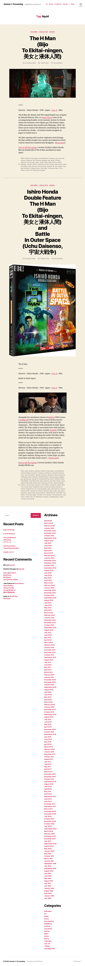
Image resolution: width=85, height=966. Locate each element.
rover (38, 489)
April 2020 (48, 699)
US (31, 170)
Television (48, 941)
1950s (23, 158)
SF (53, 166)
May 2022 (47, 637)
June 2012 (48, 801)
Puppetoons (29, 489)
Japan (37, 162)
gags (56, 477)
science (34, 166)
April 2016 (48, 789)
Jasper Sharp (47, 117)
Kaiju (50, 162)
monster (29, 164)
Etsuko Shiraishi (32, 477)
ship (56, 166)
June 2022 (48, 635)
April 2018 (48, 744)
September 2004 (50, 829)
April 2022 (48, 640)
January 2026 (49, 528)
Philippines (36, 487)
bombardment (43, 158)
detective (29, 160)
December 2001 (50, 839)
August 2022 (48, 630)
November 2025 (50, 533)
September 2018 (50, 734)
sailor (29, 166)
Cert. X (54, 110)
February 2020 (49, 704)
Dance (46, 919)
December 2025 (50, 531)
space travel (31, 493)
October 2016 (49, 779)
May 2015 (47, 791)
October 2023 (49, 595)
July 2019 (47, 719)
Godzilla (57, 160)
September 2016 (50, 781)
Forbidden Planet (43, 477)
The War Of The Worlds (44, 495)
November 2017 (50, 754)
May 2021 (47, 667)
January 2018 (49, 752)
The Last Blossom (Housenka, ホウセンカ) (9, 540)
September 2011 (50, 806)
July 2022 (47, 632)
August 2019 (48, 717)
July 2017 (47, 762)
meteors (23, 485)
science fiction (41, 166)
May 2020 (47, 697)
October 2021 (49, 655)
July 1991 (47, 883)
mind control (30, 485)
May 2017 (47, 767)
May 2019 (47, 724)
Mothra (35, 164)
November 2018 (50, 729)
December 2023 (50, 590)
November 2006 (50, 821)
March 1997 (48, 858)
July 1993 (47, 873)
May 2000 (48, 849)
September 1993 (50, 868)
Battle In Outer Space (31, 158)
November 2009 (50, 814)
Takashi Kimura (35, 168)
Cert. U (54, 388)
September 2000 (50, 844)
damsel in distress (41, 475)
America (31, 471)
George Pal (35, 479)
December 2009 (50, 811)
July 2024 (47, 573)
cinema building (25, 473)
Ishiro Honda (31, 162)
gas (49, 160)
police (60, 164)
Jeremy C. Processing (13, 4)
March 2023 (48, 613)
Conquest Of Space (58, 473)
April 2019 (48, 727)
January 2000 (49, 851)
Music (73, 4)
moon (42, 485)
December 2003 (50, 836)
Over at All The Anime (27, 147)
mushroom (41, 164)
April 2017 (47, 769)
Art (47, 4)
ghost (52, 160)
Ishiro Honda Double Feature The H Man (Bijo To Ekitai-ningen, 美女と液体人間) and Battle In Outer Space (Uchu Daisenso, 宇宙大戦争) (42, 221)
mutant (47, 164)
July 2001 (47, 841)
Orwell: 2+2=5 (8, 552)
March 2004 (48, 831)
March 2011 (48, 809)
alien (26, 471)
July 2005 (48, 826)
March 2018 (48, 747)
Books (51, 4)
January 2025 (49, 558)
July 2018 (47, 737)
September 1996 (50, 863)
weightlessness (54, 497)
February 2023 (49, 615)
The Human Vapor (53, 168)
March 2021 (48, 672)
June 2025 (48, 545)
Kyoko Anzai (37, 483)
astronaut (38, 471)
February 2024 (49, 585)
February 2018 (49, 749)
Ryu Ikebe (44, 489)
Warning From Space (39, 170)
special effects (25, 168)
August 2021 (48, 660)
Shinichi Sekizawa (43, 491)
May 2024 (47, 578)
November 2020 (50, 682)
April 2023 (48, 610)
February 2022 (49, 645)
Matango (23, 164)
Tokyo (23, 170)
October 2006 (49, 824)
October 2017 (49, 757)
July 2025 (47, 543)
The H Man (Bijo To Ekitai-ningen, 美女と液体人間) (42, 47)
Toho (60, 168)
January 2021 (49, 677)
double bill (24, 420)
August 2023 (48, 600)
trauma (27, 170)
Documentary (49, 921)
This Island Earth (57, 495)
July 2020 (47, 692)
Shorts (46, 939)
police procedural (50, 487)
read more (60, 143)
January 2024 (49, 588)
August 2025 (48, 540)
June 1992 (48, 876)
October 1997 (49, 856)
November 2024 (50, 563)
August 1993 (48, 871)
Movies (65, 4)
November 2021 (50, 652)
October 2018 (49, 732)
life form (54, 162)
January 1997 (49, 861)
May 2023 (47, 608)
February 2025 (49, 555)
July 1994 (47, 866)
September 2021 (50, 657)
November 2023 (50, 593)
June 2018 (48, 739)
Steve (5, 573)
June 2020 (48, 695)
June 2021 (48, 665)
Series (46, 936)
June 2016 (48, 786)
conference (47, 473)
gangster (44, 160)
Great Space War (34, 481)
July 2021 (47, 662)
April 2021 (47, 670)
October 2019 (49, 712)
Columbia (51, 158)
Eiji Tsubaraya (37, 160)
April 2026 (48, 521)
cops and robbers (29, 475)
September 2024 (50, 568)
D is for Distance (9, 534)
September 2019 (50, 714)
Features (33, 32)
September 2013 (50, 796)
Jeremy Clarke (31, 63)
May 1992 (47, 878)
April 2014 (48, 794)
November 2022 (50, 622)
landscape (44, 483)
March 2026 (48, 523)
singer (60, 166)
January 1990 (49, 888)
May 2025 (47, 548)
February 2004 (49, 834)
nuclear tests (54, 164)
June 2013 (48, 799)
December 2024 (50, 560)
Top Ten (47, 943)
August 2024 (48, 570)
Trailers (47, 946)
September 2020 (50, 687)
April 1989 (48, 893)
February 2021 (49, 675)
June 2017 (48, 764)
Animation (48, 911)
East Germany (58, 475)
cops (56, 158)
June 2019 (48, 722)
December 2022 (50, 620)
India (41, 481)
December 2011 (49, 804)
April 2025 (48, 550)
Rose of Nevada (9, 530)
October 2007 (49, 819)
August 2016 (48, 784)
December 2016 (50, 774)
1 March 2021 (45, 63)
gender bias (27, 479)
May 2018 (47, 742)
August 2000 (49, 846)
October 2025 (49, 536)
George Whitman (44, 479)
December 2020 (50, 680)
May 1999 (47, 853)
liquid (59, 162)
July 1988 (47, 898)
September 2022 (50, 627)
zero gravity (30, 499)
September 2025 (50, 538)
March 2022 (48, 642)
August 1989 (48, 891)
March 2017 (48, 772)
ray (35, 489)
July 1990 (47, 886)
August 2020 (49, 690)
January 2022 (49, 647)
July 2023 (47, 603)
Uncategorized (49, 948)
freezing (51, 477)
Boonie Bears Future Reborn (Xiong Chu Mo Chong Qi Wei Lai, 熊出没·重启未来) (13, 588)
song (64, 166)
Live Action (43, 32)
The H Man (43, 168)
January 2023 (49, 617)
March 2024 (48, 583)
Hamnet (12, 565)
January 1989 (49, 896)
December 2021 (50, 650)
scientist (49, 166)
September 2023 (50, 598)
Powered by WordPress (35, 961)
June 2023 (48, 605)
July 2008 (48, 816)
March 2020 (48, 702)
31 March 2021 (44, 258)
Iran (51, 481)
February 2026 (49, 526)
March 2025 (48, 553)
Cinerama (34, 473)
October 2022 (49, 625)
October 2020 (49, 685)
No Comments (58, 63)
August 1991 (48, 881)
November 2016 (50, 776)
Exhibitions (58, 4)
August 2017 (48, 759)
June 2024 (48, 575)
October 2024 (49, 565)
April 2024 (48, 580)
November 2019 (50, 709)
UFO (31, 497)
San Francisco (55, 489)
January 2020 (49, 707)
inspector (23, 162)
